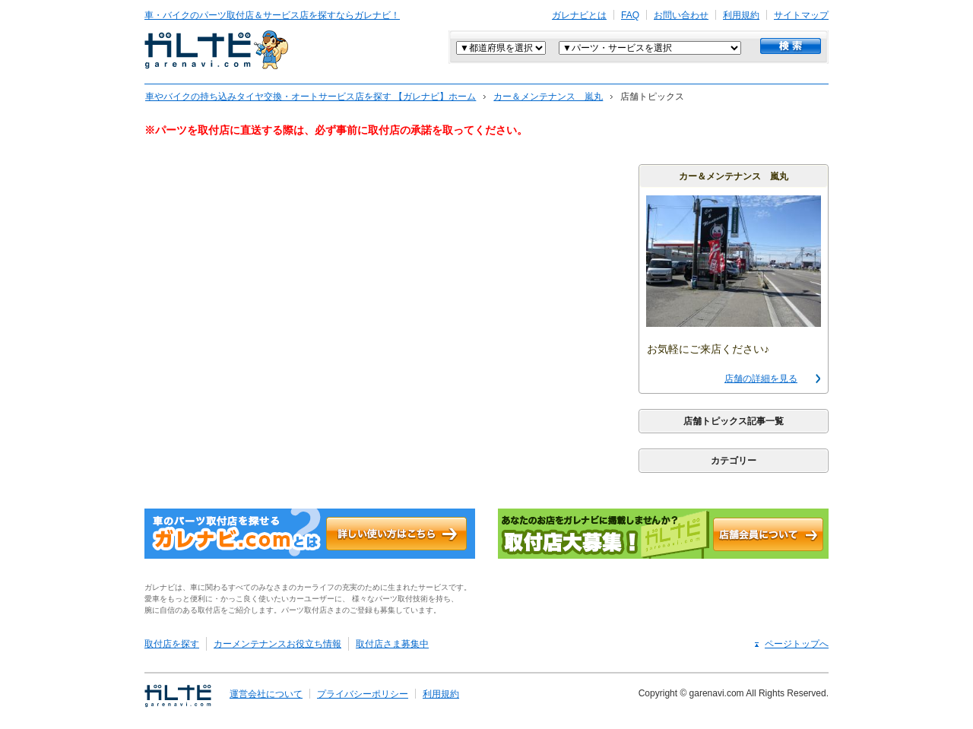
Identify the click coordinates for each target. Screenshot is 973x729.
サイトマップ (801, 15)
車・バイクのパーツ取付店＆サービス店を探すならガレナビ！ (272, 15)
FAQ (630, 15)
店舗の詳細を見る (760, 378)
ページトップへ (797, 644)
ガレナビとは (579, 15)
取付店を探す (171, 644)
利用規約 (741, 15)
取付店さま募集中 (392, 644)
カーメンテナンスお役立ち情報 (277, 644)
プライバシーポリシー (362, 694)
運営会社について (266, 694)
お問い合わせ (681, 15)
